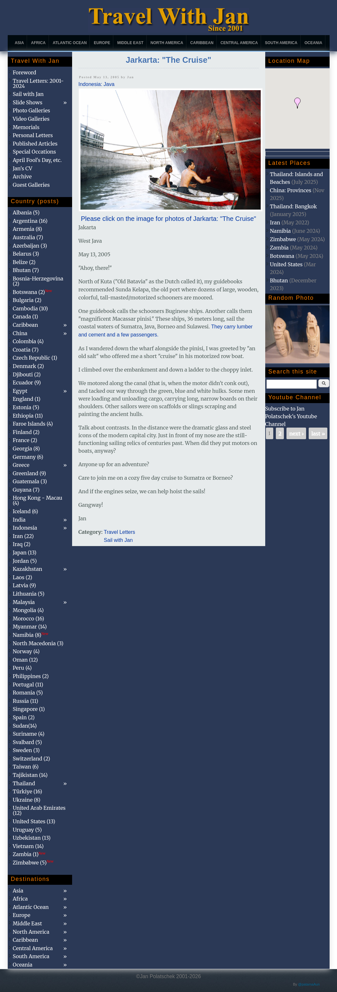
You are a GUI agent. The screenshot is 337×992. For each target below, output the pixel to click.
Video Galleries (31, 119)
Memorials (26, 127)
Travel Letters (119, 532)
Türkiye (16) (27, 791)
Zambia (279, 247)
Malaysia (24, 602)
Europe (102, 43)
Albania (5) (26, 212)
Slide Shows (27, 102)
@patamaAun (309, 984)
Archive (22, 176)
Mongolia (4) (28, 610)
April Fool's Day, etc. (37, 160)
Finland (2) (26, 432)
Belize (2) (24, 262)
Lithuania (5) (29, 593)
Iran (275, 222)
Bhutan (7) (26, 270)
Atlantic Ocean (70, 43)
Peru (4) (22, 668)
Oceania (313, 43)
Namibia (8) (30, 635)
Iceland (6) (25, 511)
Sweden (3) (26, 750)
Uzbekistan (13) (32, 838)
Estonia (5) (26, 407)
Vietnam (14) (28, 846)
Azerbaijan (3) (30, 245)
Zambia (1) (29, 854)
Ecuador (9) (27, 382)
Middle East (130, 43)
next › (296, 433)
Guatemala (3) (30, 481)
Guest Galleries (31, 185)
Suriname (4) (29, 734)
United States (286, 264)
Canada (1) (25, 316)
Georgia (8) (26, 448)
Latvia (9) (24, 585)
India (19, 519)
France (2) (25, 440)
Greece (21, 465)
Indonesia (25, 527)
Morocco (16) (28, 618)
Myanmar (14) (30, 626)
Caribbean (201, 43)
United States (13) (34, 821)
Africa (38, 43)
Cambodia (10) (30, 308)
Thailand (24, 783)
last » (318, 433)
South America (281, 43)
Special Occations (34, 151)
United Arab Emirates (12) (39, 810)
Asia (19, 43)
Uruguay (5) (27, 830)
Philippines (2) (31, 676)
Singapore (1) (29, 709)
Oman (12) (25, 660)
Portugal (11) (28, 684)
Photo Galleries (31, 110)
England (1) (27, 399)
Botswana (282, 256)
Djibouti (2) (27, 374)
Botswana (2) (32, 292)
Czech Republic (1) (35, 357)
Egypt (20, 391)
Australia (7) (28, 237)
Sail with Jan (118, 540)
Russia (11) (25, 701)
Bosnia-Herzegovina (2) (38, 281)
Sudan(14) (25, 726)
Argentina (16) (30, 221)
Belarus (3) (26, 253)
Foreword (24, 72)
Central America (239, 43)
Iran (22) (23, 536)
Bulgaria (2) (27, 300)
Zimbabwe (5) (33, 862)
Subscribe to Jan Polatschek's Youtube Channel (291, 416)
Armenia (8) (27, 229)
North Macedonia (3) (38, 643)
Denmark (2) (28, 366)
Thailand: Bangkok (293, 206)
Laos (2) (23, 577)
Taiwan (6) (26, 766)
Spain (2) (24, 717)
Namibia (280, 231)
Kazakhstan (27, 569)
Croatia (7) (26, 349)
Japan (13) (25, 552)
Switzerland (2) (31, 758)
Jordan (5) (25, 561)
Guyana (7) (26, 490)
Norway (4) (26, 651)
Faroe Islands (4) (33, 423)
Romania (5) (28, 692)
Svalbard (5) (27, 742)
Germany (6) (28, 457)
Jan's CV (23, 168)
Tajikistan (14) (30, 775)
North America (167, 43)
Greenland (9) (29, 473)
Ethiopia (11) (28, 415)
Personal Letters (33, 135)
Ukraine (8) (27, 800)
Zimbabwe (283, 239)
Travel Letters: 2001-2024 (38, 83)
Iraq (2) (22, 544)
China (20, 333)
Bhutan (279, 280)
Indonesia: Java (97, 84)
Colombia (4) (28, 341)
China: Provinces (291, 190)
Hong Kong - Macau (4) (37, 500)
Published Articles (35, 143)
